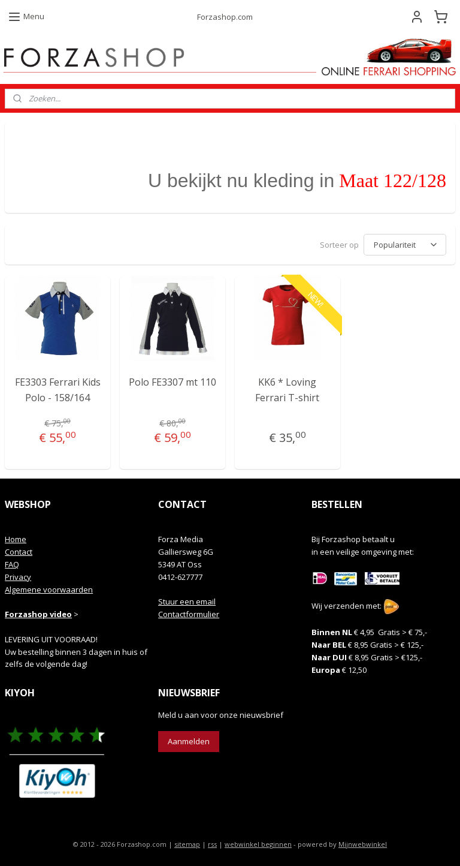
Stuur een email (187, 601)
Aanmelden (189, 741)
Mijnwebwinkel (362, 844)
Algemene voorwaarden (49, 589)
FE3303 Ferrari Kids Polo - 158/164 (58, 390)
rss (212, 844)
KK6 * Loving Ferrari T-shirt (287, 390)
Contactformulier (188, 614)
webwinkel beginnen (258, 844)
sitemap (187, 844)
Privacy (18, 577)
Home (15, 539)
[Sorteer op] (405, 245)
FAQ (12, 564)
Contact (18, 551)
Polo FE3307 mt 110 (172, 382)
